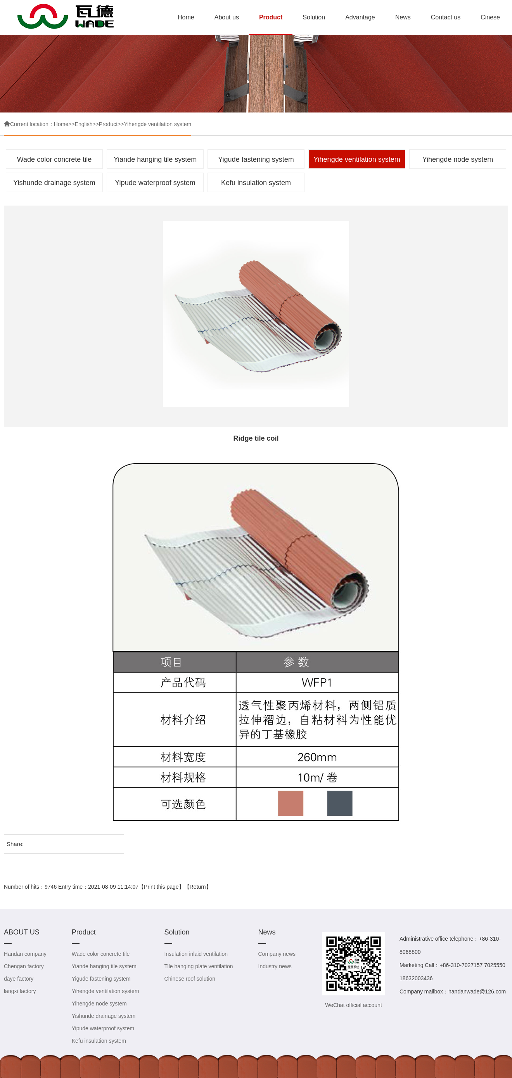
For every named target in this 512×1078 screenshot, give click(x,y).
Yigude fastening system (256, 159)
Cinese (490, 17)
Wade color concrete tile (54, 159)
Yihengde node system (457, 159)
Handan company (25, 954)
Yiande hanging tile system (155, 159)
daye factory (18, 979)
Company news (277, 954)
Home (186, 17)
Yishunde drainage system (54, 183)
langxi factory (20, 991)
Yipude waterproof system (155, 183)
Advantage (360, 17)
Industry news (275, 966)
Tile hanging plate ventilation (198, 966)
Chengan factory (24, 966)
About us (226, 17)
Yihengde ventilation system (157, 124)
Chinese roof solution (190, 979)
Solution (314, 17)
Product (270, 17)
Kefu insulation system (256, 183)
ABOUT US (22, 932)
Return (198, 887)
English (84, 124)
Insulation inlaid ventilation (196, 954)
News (403, 17)
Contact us (445, 17)
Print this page (161, 887)
